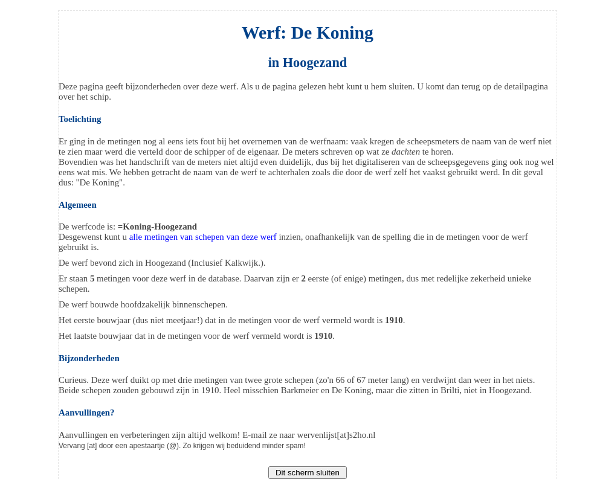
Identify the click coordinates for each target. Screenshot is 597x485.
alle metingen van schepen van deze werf (203, 237)
